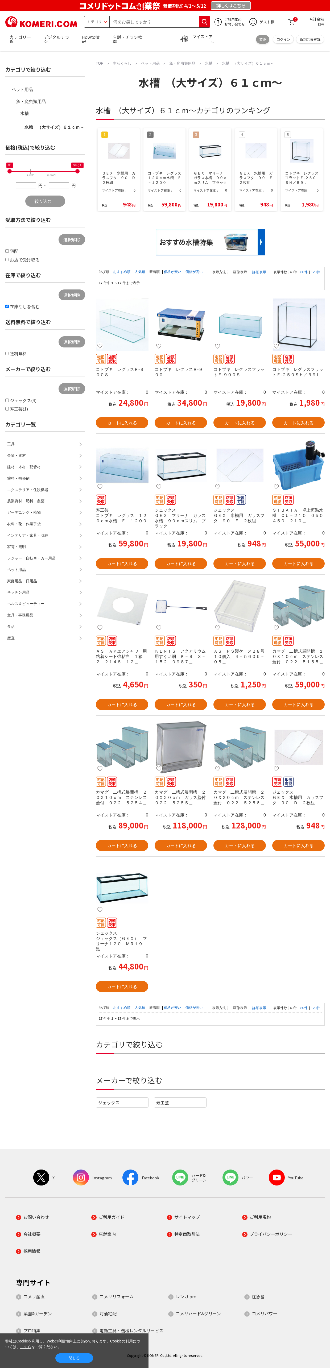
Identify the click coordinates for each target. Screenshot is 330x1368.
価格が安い (173, 272)
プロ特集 (31, 1330)
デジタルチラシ (56, 39)
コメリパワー (264, 1313)
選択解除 (71, 239)
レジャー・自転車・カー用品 (31, 558)
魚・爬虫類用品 (31, 101)
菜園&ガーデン (37, 1313)
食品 (11, 626)
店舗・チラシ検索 (127, 39)
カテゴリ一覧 (20, 39)
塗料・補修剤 (18, 478)
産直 (11, 638)
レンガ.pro (186, 1296)
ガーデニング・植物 (24, 512)
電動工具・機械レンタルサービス (131, 1330)
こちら (25, 1347)
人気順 (140, 272)
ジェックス (108, 1102)
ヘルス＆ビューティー (25, 604)
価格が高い (194, 272)
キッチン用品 (18, 592)
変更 (262, 39)
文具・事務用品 (20, 615)
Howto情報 (91, 39)
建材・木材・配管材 (24, 467)
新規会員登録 (310, 39)
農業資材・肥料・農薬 (25, 501)
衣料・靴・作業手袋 (24, 524)
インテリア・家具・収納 (27, 535)
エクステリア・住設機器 (27, 490)
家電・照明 (16, 547)
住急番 (258, 1296)
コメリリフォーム (117, 1296)
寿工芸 (162, 1102)
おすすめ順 (122, 272)
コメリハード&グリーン (198, 1313)
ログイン (283, 39)
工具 (11, 444)
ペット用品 (22, 89)
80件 (304, 272)
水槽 (24, 113)
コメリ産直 (34, 1296)
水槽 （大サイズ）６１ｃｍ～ (54, 127)
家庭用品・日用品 (22, 581)
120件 (315, 272)
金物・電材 (16, 455)
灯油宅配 (108, 1313)
